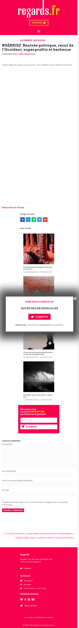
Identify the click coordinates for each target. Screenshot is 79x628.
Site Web (5, 490)
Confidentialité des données (43, 617)
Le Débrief (26, 40)
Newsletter (28, 580)
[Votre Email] (38, 420)
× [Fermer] (75, 298)
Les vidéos (39, 40)
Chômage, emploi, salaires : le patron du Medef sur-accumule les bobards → (45, 538)
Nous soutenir (30, 605)
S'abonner (27, 568)
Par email (27, 584)
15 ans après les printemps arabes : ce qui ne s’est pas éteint (38, 353)
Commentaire (7, 444)
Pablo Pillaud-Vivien (27, 54)
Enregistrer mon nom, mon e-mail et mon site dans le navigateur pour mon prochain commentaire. (35, 503)
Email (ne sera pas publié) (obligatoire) (17, 480)
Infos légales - (29, 617)
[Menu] (38, 31)
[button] (38, 426)
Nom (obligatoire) (9, 471)
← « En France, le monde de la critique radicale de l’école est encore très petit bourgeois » (38, 533)
